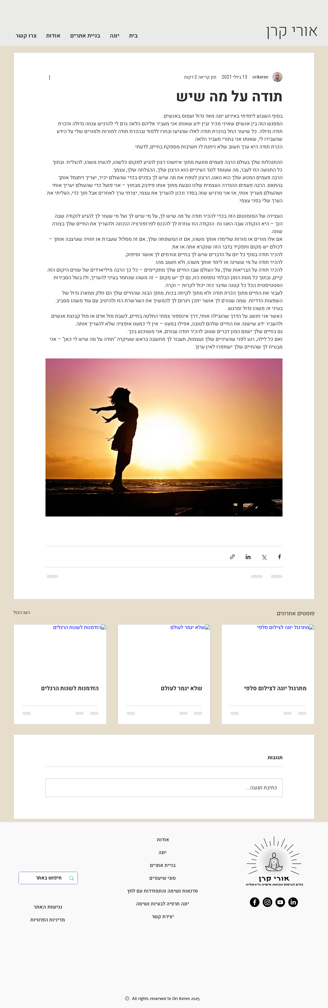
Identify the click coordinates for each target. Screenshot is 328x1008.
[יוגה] (162, 852)
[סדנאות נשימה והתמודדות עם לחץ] (163, 891)
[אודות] (163, 839)
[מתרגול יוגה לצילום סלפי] (268, 650)
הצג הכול (21, 612)
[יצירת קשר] (163, 916)
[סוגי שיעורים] (162, 878)
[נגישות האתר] (48, 907)
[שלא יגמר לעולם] (164, 650)
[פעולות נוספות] (49, 77)
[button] (114, 36)
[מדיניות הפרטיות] (48, 919)
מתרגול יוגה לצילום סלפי (275, 688)
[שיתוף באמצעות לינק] (232, 557)
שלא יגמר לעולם (181, 688)
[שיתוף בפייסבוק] (279, 557)
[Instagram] (267, 902)
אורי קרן (292, 31)
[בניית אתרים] (162, 865)
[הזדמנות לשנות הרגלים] (60, 650)
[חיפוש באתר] (48, 878)
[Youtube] (280, 902)
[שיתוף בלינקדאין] (248, 557)
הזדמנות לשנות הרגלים (70, 688)
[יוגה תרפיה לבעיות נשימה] (163, 903)
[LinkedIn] (293, 902)
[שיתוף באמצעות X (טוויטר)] (264, 557)
